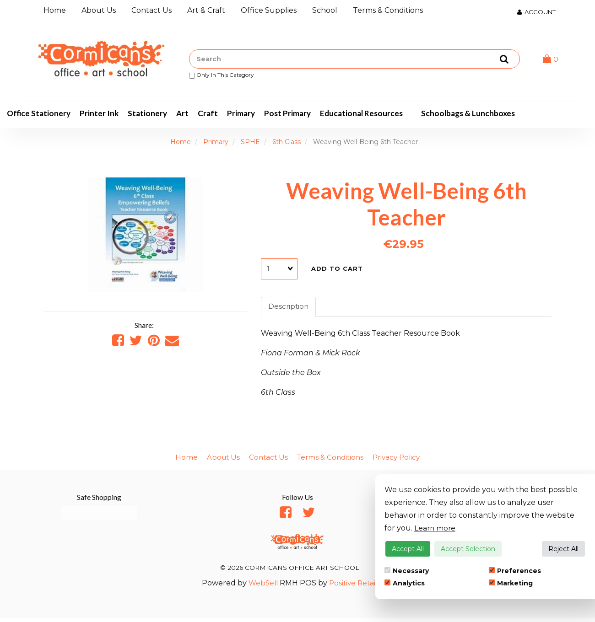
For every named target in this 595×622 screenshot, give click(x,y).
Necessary (406, 571)
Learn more (435, 528)
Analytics (404, 583)
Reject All (563, 549)
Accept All (408, 549)
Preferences (515, 571)
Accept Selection (468, 549)
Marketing (511, 583)
